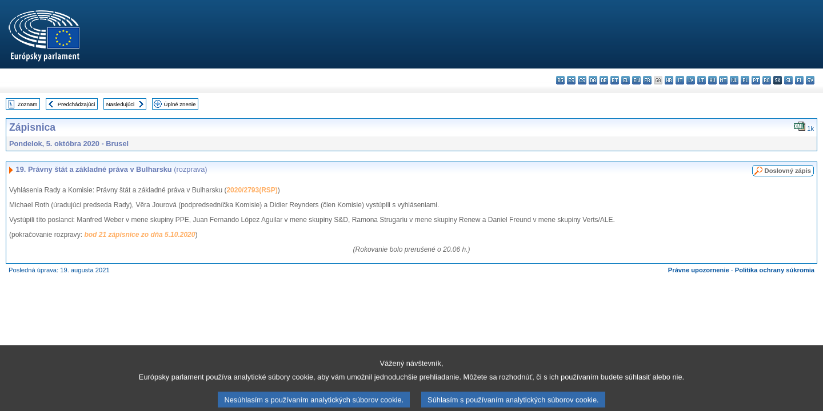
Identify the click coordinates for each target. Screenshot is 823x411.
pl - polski (745, 80)
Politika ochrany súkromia (774, 270)
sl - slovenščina (788, 80)
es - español (571, 80)
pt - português (756, 80)
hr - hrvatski (669, 80)
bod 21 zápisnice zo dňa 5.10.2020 (139, 235)
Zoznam (28, 104)
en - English (636, 80)
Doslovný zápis (788, 170)
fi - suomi (799, 80)
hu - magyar (712, 80)
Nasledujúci (120, 104)
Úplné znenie (180, 104)
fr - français (647, 80)
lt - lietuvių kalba (701, 80)
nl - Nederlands (734, 80)
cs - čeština (582, 80)
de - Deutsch (604, 80)
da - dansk (593, 80)
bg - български (560, 80)
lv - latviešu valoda (690, 80)
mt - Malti (723, 80)
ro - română (766, 80)
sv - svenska (810, 80)
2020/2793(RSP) (251, 190)
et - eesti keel (614, 80)
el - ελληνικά (625, 80)
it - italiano (680, 80)
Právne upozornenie (698, 270)
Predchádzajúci (76, 104)
